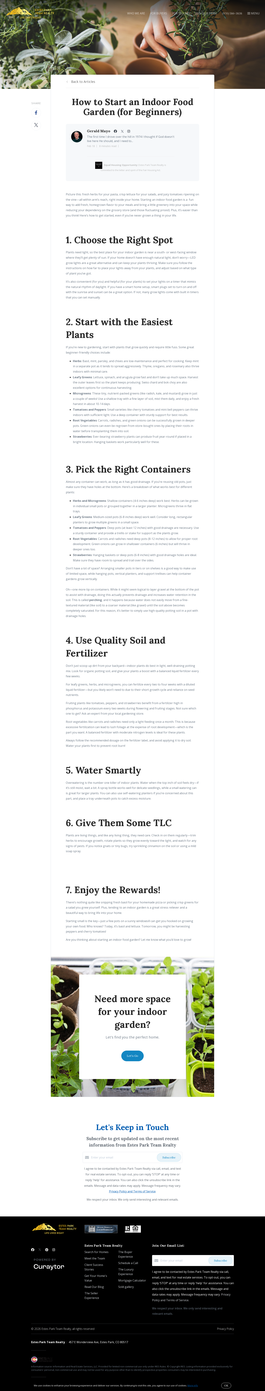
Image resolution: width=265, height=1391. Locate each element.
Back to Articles (83, 81)
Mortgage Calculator (132, 1280)
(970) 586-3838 (232, 13)
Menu (253, 13)
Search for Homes (96, 1252)
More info (192, 1385)
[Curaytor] (49, 1270)
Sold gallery (126, 1287)
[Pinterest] (46, 1250)
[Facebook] (32, 1250)
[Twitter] (39, 1250)
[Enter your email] (123, 1157)
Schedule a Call (128, 1263)
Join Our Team (206, 13)
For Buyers (158, 13)
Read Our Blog (94, 1287)
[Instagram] (53, 1250)
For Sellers (181, 13)
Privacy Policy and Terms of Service (132, 1191)
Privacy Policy (225, 1329)
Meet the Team (94, 1258)
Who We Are (136, 13)
